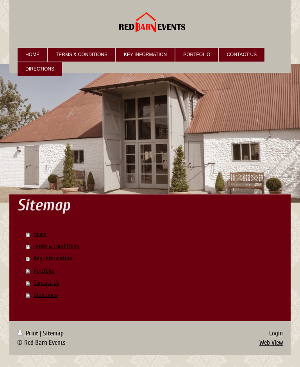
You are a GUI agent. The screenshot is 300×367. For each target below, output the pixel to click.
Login (276, 333)
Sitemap (53, 333)
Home (40, 234)
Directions (45, 295)
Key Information (53, 258)
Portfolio (44, 271)
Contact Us (46, 283)
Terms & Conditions (56, 246)
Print (28, 333)
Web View (271, 343)
